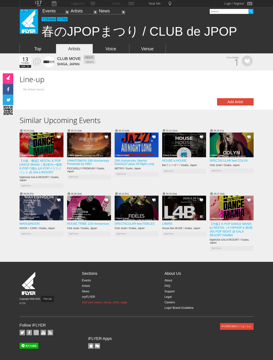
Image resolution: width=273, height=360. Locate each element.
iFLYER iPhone (91, 346)
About (168, 280)
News (104, 10)
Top (64, 19)
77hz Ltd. (47, 299)
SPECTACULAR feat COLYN (229, 160)
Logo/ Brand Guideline (178, 307)
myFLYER (88, 296)
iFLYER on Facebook (29, 332)
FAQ (167, 285)
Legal (168, 296)
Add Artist (235, 102)
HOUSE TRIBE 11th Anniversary (88, 223)
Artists (77, 10)
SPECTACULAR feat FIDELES (135, 223)
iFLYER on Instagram (36, 332)
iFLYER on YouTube (43, 332)
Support (169, 291)
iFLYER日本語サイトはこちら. (237, 326)
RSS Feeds (50, 332)
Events (49, 10)
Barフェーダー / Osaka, (179, 165)
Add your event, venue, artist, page (104, 302)
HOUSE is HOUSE (174, 160)
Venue (147, 48)
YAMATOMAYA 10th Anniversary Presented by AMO (88, 162)
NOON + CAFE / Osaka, (37, 228)
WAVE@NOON (30, 223)
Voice (111, 48)
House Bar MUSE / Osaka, (181, 228)
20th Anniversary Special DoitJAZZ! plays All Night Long (134, 162)
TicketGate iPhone (97, 346)
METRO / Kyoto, (128, 168)
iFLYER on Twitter (22, 332)
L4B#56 (167, 223)
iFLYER (29, 283)
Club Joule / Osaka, (225, 165)
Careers (169, 302)
